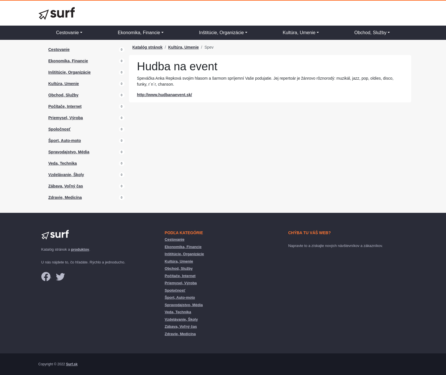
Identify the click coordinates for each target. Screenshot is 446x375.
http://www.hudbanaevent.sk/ (164, 94)
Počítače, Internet (65, 106)
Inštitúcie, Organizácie (221, 32)
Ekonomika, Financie (139, 32)
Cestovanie (67, 32)
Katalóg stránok (148, 47)
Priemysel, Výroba (65, 118)
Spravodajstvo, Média (68, 152)
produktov (80, 249)
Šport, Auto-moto (64, 140)
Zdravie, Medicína (65, 197)
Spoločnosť (59, 129)
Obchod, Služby (370, 32)
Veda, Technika (62, 163)
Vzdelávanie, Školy (66, 174)
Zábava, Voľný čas (65, 186)
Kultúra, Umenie (299, 32)
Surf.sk (72, 364)
